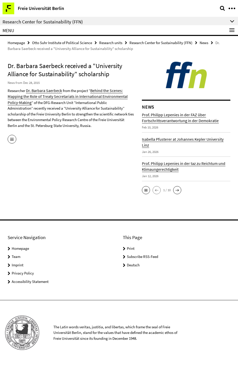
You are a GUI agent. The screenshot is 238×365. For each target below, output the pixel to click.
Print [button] (131, 248)
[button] (146, 190)
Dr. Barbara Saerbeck (42, 90)
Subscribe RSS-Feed (142, 256)
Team (16, 256)
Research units (110, 42)
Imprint (17, 264)
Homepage (16, 42)
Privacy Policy (23, 272)
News (204, 42)
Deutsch (133, 264)
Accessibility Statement (30, 281)
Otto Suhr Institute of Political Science (62, 42)
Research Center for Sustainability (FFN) (160, 42)
